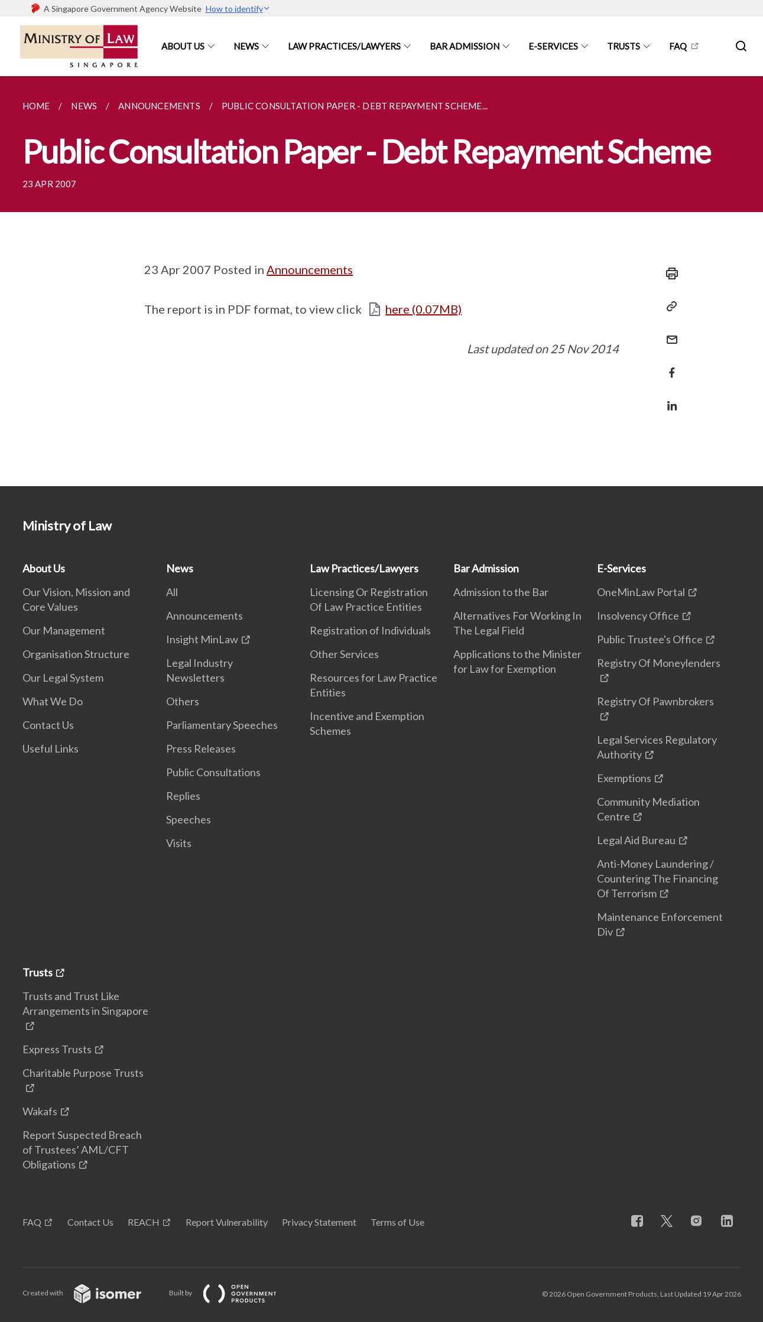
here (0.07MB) (423, 309)
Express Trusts (57, 1049)
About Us (182, 46)
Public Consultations (213, 772)
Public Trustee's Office (650, 639)
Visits (178, 842)
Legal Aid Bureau (636, 839)
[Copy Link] (668, 306)
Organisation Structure (75, 653)
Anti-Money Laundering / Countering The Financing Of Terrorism (657, 878)
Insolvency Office (638, 615)
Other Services (344, 653)
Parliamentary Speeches (222, 724)
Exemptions (624, 777)
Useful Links (50, 748)
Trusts (623, 46)
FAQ (678, 46)
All (172, 591)
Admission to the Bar (500, 591)
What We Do (52, 701)
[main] (381, 281)
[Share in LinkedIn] (668, 398)
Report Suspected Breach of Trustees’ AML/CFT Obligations (82, 1149)
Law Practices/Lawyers (344, 46)
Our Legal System (62, 677)
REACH (144, 1221)
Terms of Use (397, 1221)
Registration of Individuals (370, 630)
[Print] (668, 273)
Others (182, 701)
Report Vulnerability (227, 1221)
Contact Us (48, 724)
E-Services (553, 46)
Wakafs (39, 1111)
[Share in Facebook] (668, 365)
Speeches (188, 819)
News (246, 46)
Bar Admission (464, 46)
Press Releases (201, 748)
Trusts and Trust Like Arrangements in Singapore (85, 1003)
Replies (183, 795)
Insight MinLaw (202, 639)
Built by (232, 1292)
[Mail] (668, 332)
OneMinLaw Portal (641, 591)
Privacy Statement (319, 1221)
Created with (91, 1292)
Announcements (310, 269)
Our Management (63, 630)
